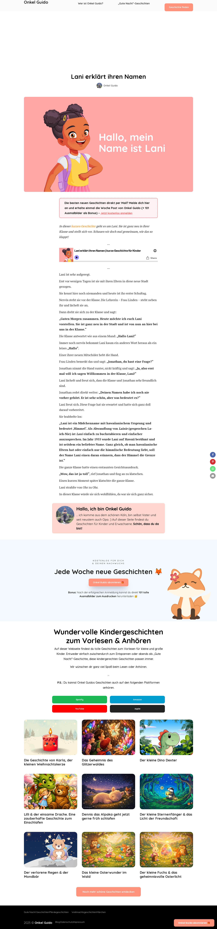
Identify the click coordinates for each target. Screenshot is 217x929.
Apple (137, 710)
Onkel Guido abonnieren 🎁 (108, 582)
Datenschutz (63, 922)
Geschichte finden (179, 5)
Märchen (106, 915)
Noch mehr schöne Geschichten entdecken (108, 894)
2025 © (35, 922)
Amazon (137, 699)
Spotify (79, 699)
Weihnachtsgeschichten (87, 915)
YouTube (79, 710)
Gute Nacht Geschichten (36, 915)
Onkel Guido (36, 6)
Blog (51, 922)
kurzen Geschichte (83, 226)
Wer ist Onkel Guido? (92, 5)
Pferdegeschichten (61, 915)
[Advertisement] (108, 32)
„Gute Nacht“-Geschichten (134, 5)
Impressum (78, 922)
